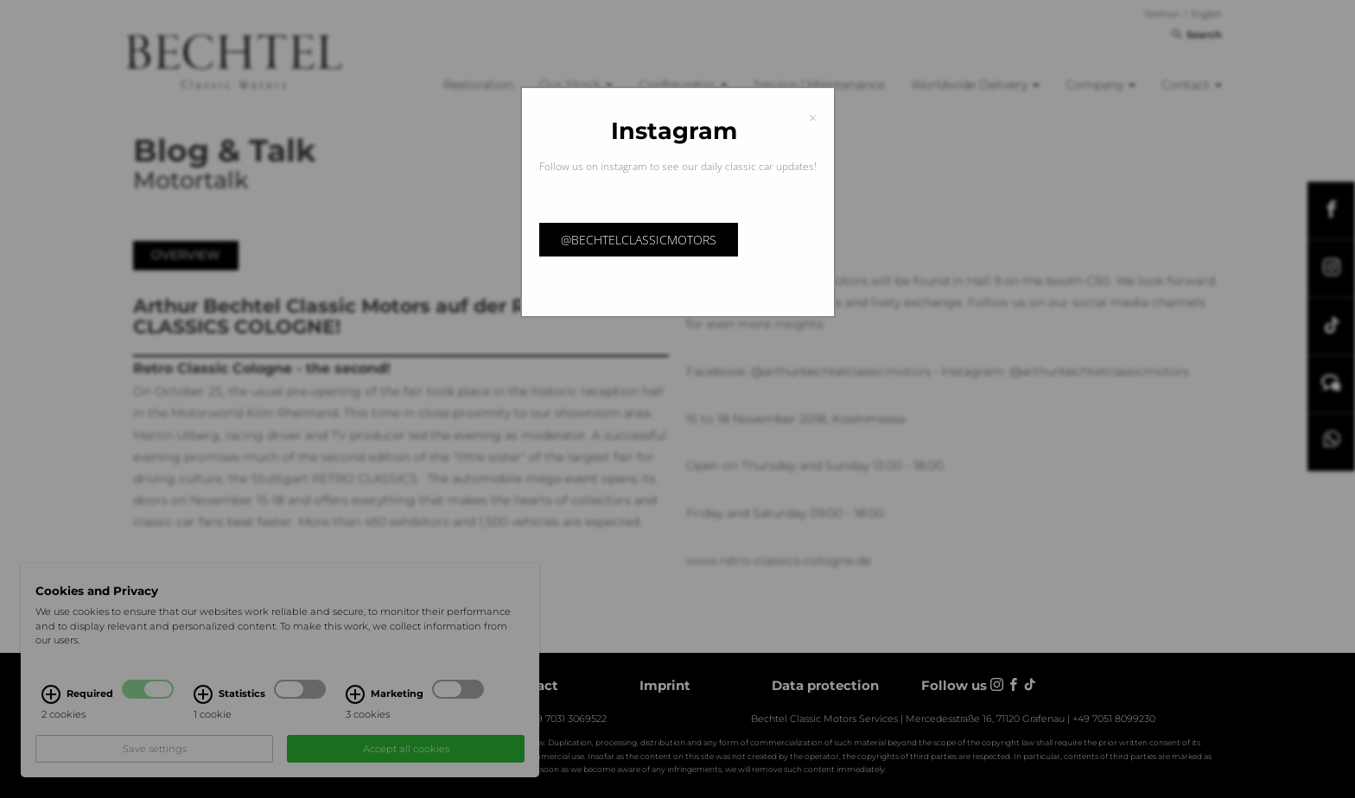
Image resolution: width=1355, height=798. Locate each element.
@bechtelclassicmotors (638, 239)
